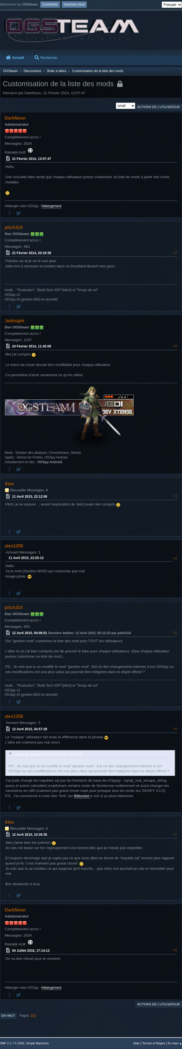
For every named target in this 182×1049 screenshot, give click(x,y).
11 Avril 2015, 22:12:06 (29, 496)
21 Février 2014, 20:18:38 (31, 253)
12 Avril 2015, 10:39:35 (29, 835)
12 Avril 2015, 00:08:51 (29, 633)
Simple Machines (37, 1043)
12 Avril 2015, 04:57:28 (29, 729)
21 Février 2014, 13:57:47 (31, 159)
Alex (9, 483)
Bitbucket (82, 796)
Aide (136, 1043)
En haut (8, 1015)
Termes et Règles (153, 1043)
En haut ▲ (175, 1043)
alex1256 (14, 546)
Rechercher (46, 58)
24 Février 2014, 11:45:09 (31, 346)
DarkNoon (15, 118)
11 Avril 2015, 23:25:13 (26, 558)
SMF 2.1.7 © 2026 (12, 1043)
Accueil (15, 58)
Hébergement (51, 206)
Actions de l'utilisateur (158, 107)
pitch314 (14, 227)
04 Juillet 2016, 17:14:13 (31, 951)
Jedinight (14, 320)
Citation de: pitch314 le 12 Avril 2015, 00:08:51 (48, 755)
